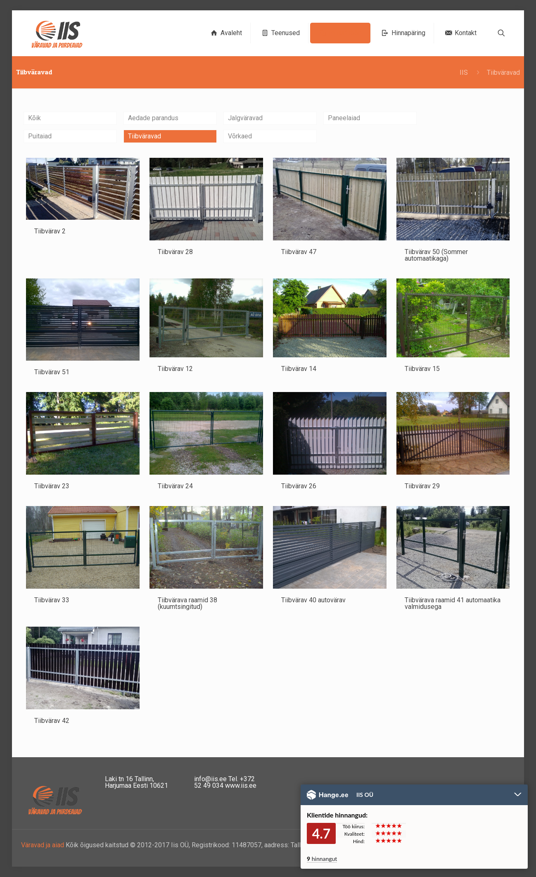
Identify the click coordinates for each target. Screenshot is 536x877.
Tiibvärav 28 (175, 252)
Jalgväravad (245, 118)
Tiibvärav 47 (298, 252)
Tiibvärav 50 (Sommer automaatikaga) (436, 255)
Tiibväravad (144, 136)
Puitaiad (40, 136)
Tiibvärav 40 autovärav (313, 600)
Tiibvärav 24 (175, 486)
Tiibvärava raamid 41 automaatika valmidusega (452, 603)
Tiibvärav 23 (51, 486)
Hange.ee (327, 795)
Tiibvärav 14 (298, 369)
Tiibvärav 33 (51, 600)
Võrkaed (240, 136)
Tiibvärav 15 (422, 369)
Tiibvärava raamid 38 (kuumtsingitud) (187, 603)
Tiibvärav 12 (175, 369)
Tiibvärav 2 (50, 231)
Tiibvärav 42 (51, 721)
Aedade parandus (153, 118)
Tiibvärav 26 (298, 486)
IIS (464, 72)
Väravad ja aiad (42, 845)
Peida (518, 795)
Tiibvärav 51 (51, 372)
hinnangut (322, 858)
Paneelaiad (344, 118)
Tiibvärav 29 (422, 486)
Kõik (34, 118)
